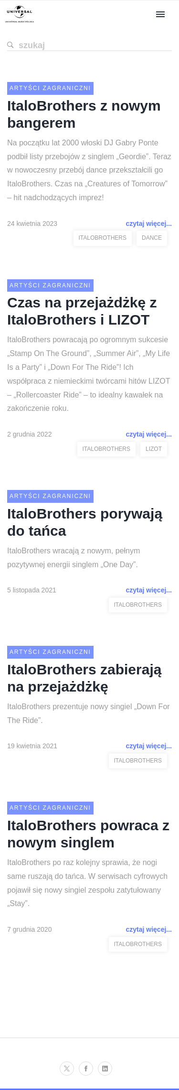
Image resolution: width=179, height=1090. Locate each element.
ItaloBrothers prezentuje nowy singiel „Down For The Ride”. (88, 713)
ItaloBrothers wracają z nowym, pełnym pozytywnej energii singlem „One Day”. (73, 558)
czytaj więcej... (149, 223)
